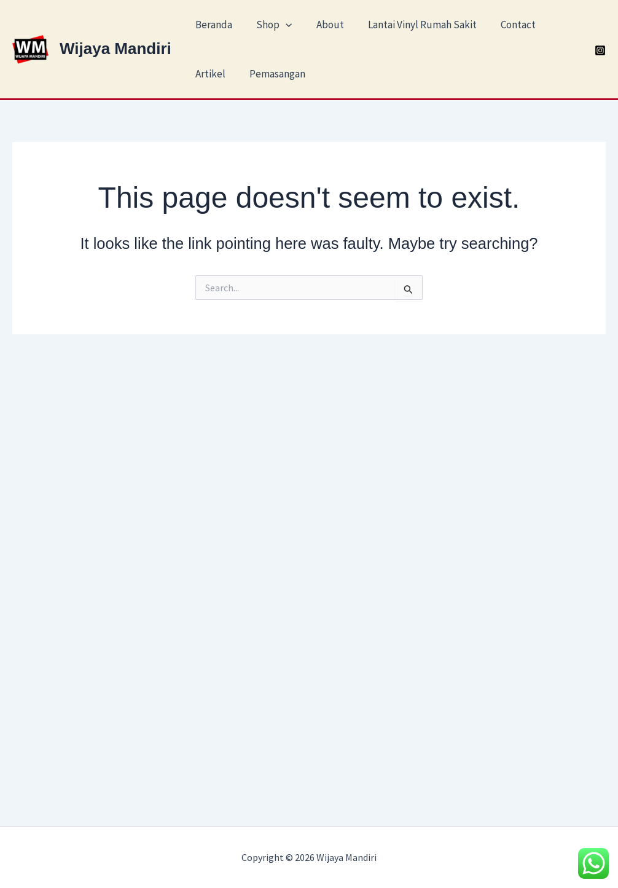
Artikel (209, 74)
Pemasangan (273, 74)
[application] (281, 24)
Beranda (212, 24)
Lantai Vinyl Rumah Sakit (411, 24)
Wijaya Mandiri (115, 48)
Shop (269, 24)
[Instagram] (600, 50)
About (322, 24)
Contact (504, 24)
